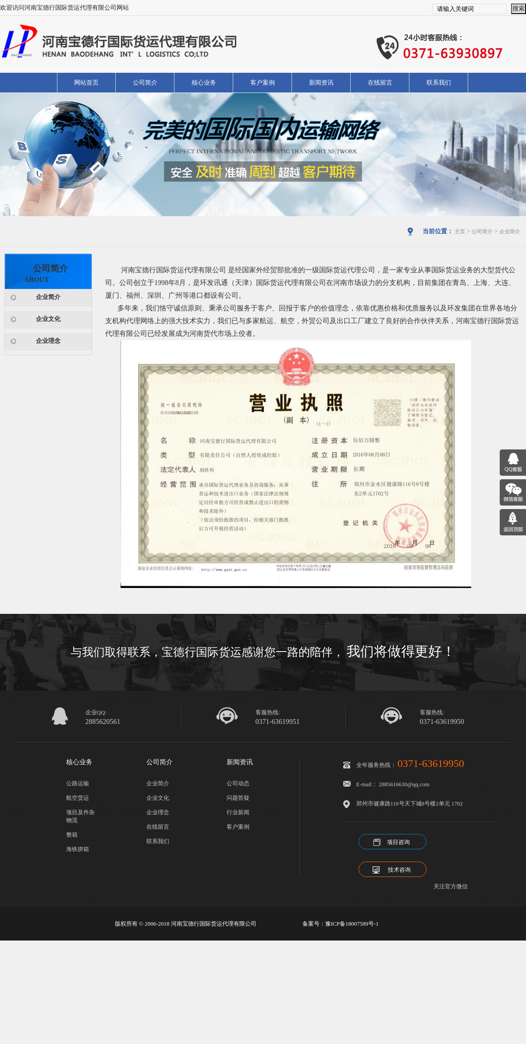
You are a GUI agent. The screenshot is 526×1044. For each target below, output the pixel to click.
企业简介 (509, 231)
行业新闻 (238, 812)
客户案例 (262, 82)
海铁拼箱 (77, 849)
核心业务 (204, 82)
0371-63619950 (442, 721)
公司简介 (145, 82)
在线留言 (380, 82)
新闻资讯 (321, 82)
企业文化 (48, 319)
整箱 (72, 834)
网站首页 (86, 82)
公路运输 (77, 783)
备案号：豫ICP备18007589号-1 (340, 923)
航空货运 (77, 798)
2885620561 (103, 721)
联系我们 (438, 82)
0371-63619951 (278, 721)
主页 (460, 231)
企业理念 (48, 341)
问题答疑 (238, 798)
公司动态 (238, 783)
